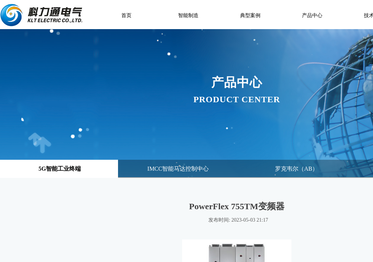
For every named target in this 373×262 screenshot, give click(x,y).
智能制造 (188, 15)
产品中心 (312, 15)
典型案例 (250, 15)
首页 (126, 15)
